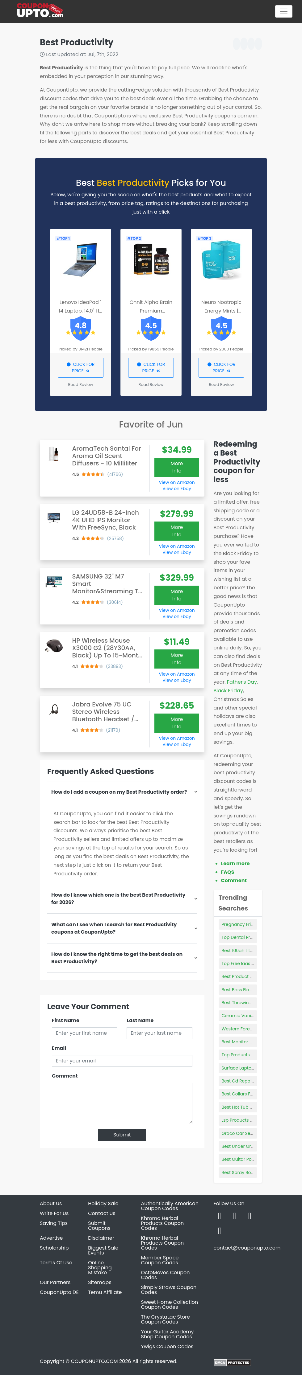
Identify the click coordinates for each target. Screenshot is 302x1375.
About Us (51, 1203)
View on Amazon (177, 482)
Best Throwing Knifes (244, 1003)
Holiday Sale (103, 1203)
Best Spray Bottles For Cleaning (255, 1172)
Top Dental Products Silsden (252, 937)
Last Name (140, 1020)
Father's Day (242, 681)
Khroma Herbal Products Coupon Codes (162, 1223)
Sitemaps (99, 1282)
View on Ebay (176, 488)
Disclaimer (101, 1238)
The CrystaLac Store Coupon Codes (165, 1319)
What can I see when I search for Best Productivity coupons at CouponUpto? (114, 928)
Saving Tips (54, 1223)
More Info (177, 467)
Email (59, 1048)
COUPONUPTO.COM (94, 1361)
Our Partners (55, 1282)
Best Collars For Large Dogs (251, 1094)
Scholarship (54, 1247)
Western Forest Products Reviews (257, 1029)
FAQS (227, 872)
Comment (65, 1075)
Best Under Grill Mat (243, 1146)
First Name (65, 1020)
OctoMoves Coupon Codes (165, 1275)
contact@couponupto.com (247, 1247)
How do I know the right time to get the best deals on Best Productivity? (116, 958)
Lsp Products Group (242, 1120)
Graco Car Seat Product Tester (254, 1133)
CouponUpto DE (59, 1292)
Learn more (235, 863)
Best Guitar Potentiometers (250, 1159)
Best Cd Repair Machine (247, 1081)
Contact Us (101, 1213)
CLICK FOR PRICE (81, 367)
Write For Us (54, 1213)
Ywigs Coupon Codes (167, 1346)
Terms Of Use (56, 1262)
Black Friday (228, 690)
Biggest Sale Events (103, 1250)
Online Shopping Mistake (100, 1267)
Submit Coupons (99, 1226)
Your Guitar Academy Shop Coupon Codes (167, 1334)
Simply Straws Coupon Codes (169, 1290)
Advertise (51, 1238)
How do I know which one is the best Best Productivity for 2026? (118, 898)
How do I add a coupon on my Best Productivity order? (119, 792)
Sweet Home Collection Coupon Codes (169, 1305)
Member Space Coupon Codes (160, 1260)
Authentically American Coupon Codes (170, 1206)
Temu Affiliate (105, 1292)
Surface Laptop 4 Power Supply (255, 1068)
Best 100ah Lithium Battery (250, 950)
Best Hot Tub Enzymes (245, 1107)
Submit (122, 1134)
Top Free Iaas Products (246, 963)
